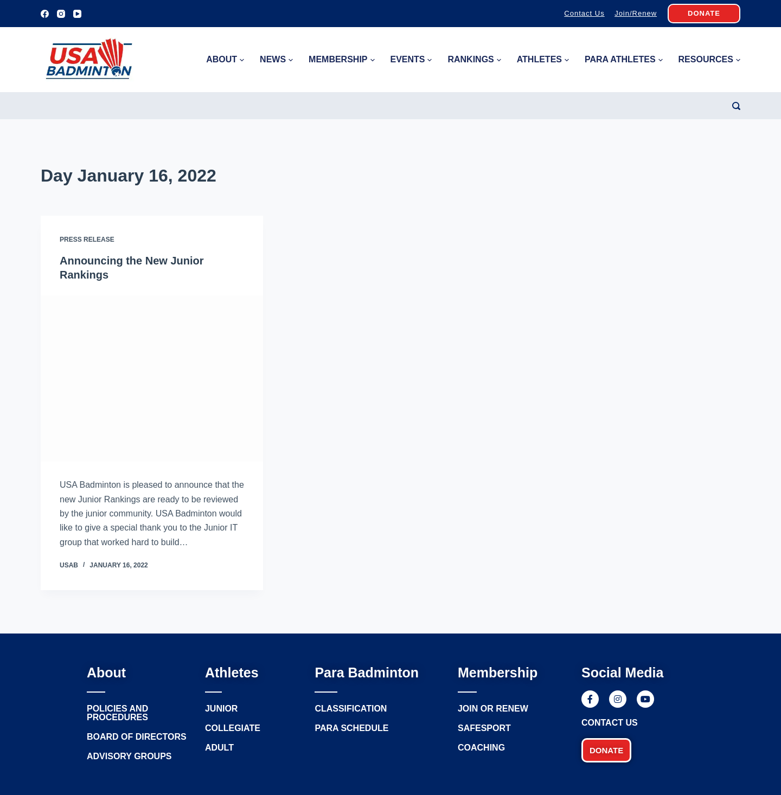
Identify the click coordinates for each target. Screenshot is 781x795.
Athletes (543, 60)
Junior (221, 708)
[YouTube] (77, 14)
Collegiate (232, 728)
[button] (606, 750)
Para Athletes (624, 60)
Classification (351, 708)
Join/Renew (635, 13)
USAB (69, 565)
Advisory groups (129, 756)
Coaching (481, 747)
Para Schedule (351, 728)
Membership (341, 60)
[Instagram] (61, 14)
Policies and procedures (117, 713)
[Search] (736, 106)
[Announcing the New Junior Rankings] (152, 378)
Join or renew (493, 708)
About (225, 60)
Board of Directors (137, 736)
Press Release (87, 239)
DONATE (704, 13)
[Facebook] (45, 14)
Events (411, 60)
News (276, 60)
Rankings (474, 60)
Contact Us (584, 13)
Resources (709, 60)
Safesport (484, 728)
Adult (219, 747)
